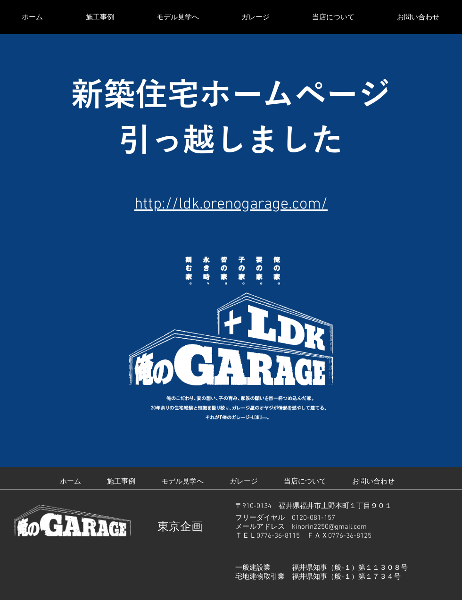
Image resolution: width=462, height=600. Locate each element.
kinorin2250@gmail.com (329, 527)
